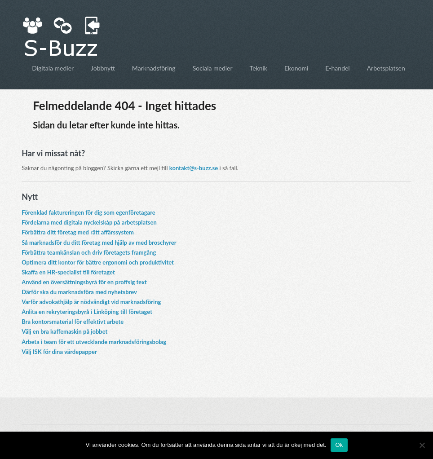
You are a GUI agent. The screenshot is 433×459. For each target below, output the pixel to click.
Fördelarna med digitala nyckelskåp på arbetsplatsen (89, 222)
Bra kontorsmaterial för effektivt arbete (73, 321)
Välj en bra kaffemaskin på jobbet (64, 331)
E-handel (337, 68)
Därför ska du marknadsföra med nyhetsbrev (79, 292)
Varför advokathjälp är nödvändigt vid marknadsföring (91, 301)
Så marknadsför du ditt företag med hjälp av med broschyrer (99, 242)
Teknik (258, 68)
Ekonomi (296, 68)
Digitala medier (53, 68)
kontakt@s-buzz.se (193, 168)
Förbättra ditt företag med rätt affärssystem (78, 232)
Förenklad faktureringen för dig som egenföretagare (88, 212)
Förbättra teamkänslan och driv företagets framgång (89, 252)
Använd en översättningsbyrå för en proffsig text (84, 282)
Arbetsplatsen (386, 68)
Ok (339, 444)
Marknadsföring (154, 68)
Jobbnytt (103, 68)
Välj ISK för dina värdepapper (59, 351)
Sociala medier (213, 68)
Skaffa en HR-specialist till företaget (68, 272)
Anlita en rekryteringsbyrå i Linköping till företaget (87, 311)
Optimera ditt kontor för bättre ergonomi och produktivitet (98, 262)
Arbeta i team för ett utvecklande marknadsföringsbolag (94, 341)
